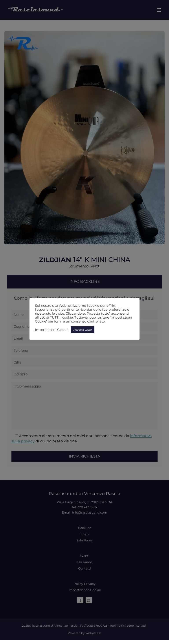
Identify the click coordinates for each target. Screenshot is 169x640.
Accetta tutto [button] (82, 329)
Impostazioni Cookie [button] (51, 330)
